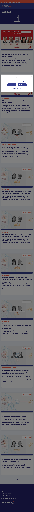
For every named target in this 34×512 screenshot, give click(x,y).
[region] (17, 83)
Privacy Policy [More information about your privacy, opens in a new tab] (21, 81)
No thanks (12, 84)
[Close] (31, 76)
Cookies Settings (17, 88)
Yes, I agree (22, 84)
